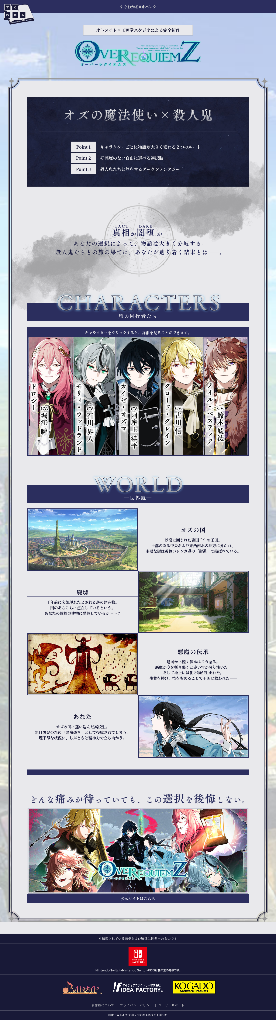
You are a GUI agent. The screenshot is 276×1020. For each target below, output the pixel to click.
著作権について (103, 1005)
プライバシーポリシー (136, 1005)
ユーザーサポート (171, 1005)
